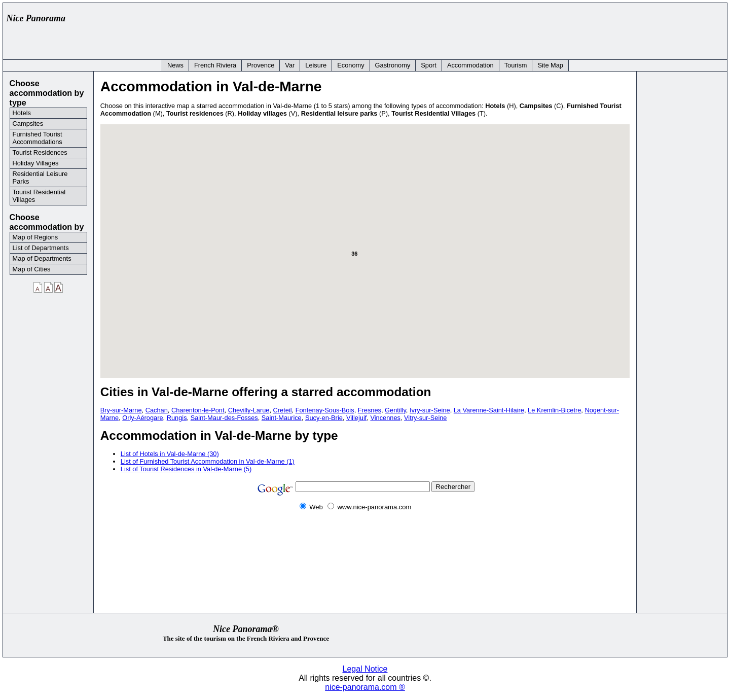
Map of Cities (32, 269)
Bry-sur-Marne (121, 410)
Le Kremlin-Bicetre (554, 410)
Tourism (515, 65)
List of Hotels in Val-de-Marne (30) (170, 454)
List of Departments (41, 248)
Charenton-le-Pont (198, 410)
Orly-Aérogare (142, 418)
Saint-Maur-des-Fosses (224, 418)
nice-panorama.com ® (365, 687)
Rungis (177, 418)
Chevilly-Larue (249, 410)
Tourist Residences (40, 152)
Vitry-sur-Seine (425, 418)
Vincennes (385, 418)
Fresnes (369, 410)
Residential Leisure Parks (40, 177)
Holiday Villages (36, 163)
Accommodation (470, 65)
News (175, 65)
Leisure (315, 65)
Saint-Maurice (282, 418)
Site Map (550, 65)
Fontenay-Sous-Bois (325, 410)
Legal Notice (365, 669)
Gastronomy (393, 65)
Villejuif (356, 418)
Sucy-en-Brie (324, 418)
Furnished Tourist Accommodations (37, 138)
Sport (428, 65)
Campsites (28, 123)
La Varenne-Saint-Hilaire (489, 410)
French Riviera (215, 65)
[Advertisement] (538, 29)
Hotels (22, 113)
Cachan (156, 410)
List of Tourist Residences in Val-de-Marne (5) (186, 469)
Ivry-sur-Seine (430, 410)
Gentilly (395, 410)
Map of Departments (42, 258)
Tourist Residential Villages (39, 195)
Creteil (282, 410)
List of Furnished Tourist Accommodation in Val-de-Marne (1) (208, 461)
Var (290, 65)
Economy (350, 65)
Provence (260, 65)
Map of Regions (35, 237)
